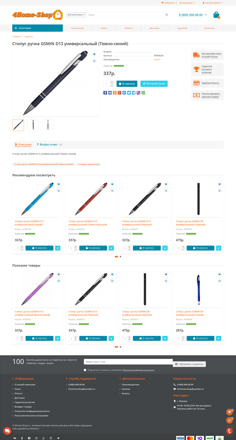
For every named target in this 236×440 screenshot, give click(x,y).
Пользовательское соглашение (31, 412)
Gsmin (157, 59)
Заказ (104, 28)
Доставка (155, 28)
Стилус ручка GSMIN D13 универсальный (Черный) (137, 223)
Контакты (209, 28)
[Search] (128, 15)
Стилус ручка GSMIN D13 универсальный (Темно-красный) (88, 223)
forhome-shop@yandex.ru (81, 385)
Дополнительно (132, 375)
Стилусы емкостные (88, 164)
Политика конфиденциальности (32, 407)
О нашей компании (25, 381)
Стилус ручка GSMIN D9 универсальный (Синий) (190, 313)
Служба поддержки (81, 375)
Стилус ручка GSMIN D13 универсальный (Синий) (29, 223)
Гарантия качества (25, 398)
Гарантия (182, 28)
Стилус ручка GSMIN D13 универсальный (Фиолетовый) (32, 313)
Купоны (126, 385)
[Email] (128, 362)
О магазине (77, 28)
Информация (23, 375)
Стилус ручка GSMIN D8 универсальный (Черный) (190, 223)
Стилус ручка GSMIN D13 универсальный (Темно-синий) (43, 164)
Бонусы (126, 390)
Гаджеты (28, 36)
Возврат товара (23, 403)
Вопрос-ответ (49, 144)
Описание (23, 144)
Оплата (129, 28)
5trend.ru (34, 425)
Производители (130, 381)
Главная (16, 36)
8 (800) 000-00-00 (76, 381)
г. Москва (182, 397)
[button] (116, 256)
